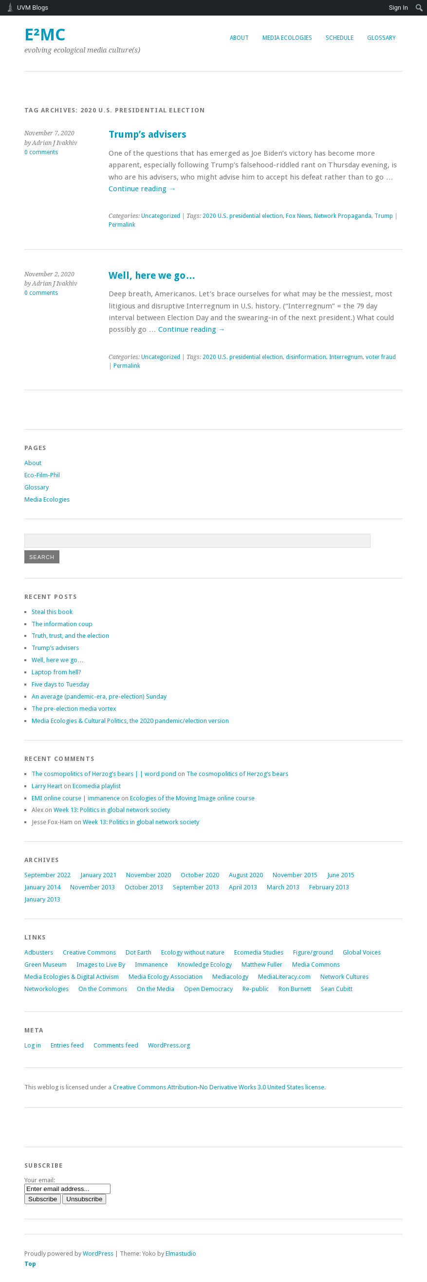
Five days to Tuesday (60, 684)
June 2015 (340, 875)
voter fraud (381, 357)
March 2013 (283, 887)
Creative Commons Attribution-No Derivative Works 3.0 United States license (218, 1087)
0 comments (41, 152)
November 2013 (92, 887)
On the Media (155, 989)
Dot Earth (138, 952)
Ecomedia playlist (97, 786)
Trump (383, 216)
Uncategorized (160, 216)
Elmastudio (181, 1253)
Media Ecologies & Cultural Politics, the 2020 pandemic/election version (130, 720)
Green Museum (45, 964)
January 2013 (42, 899)
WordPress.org (169, 1045)
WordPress (98, 1253)
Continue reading (142, 188)
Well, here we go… (152, 275)
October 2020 (200, 875)
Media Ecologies (287, 38)
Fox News (298, 216)
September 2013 (196, 887)
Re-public (255, 989)
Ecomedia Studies (258, 952)
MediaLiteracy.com (284, 976)
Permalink (122, 224)
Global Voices (362, 952)
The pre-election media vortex (74, 708)
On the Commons (102, 989)
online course (192, 798)
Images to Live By (100, 964)
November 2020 (148, 875)
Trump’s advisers (147, 134)
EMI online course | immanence (76, 798)
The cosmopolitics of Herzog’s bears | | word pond (104, 773)
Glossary (381, 38)
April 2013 (243, 887)
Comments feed (115, 1045)
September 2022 (47, 875)
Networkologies (46, 989)
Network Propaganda (342, 216)
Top (30, 1263)
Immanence (151, 964)
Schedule (339, 38)
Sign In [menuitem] (398, 7)
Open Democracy (208, 989)
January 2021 (98, 875)
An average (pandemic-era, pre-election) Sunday (99, 696)
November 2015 (295, 875)
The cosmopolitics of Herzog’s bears (237, 773)
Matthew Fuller (261, 964)
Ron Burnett (294, 989)
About (239, 38)
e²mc (45, 34)
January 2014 (42, 887)
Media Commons (316, 964)
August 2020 (246, 875)
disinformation (306, 357)
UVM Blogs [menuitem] (32, 7)
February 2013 (329, 887)
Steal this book (52, 611)
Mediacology (230, 976)
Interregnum (346, 357)
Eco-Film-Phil (42, 475)
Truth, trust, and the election (70, 635)
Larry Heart (47, 786)
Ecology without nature (192, 952)
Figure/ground (313, 952)
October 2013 (144, 887)
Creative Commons (89, 952)
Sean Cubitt (337, 989)
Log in (32, 1045)
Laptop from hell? (56, 672)
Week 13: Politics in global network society (112, 809)
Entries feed (67, 1045)
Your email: (39, 1180)
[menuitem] (419, 8)
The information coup (62, 624)
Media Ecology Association (166, 976)
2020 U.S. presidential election (243, 216)
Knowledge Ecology (205, 964)
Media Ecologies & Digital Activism (71, 976)
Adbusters (38, 952)
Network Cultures (344, 976)
